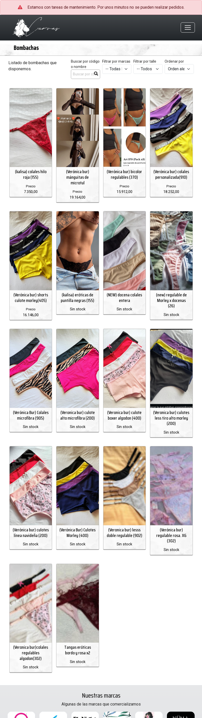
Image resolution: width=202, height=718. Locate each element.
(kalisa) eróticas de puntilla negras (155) (77, 297)
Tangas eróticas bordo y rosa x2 (77, 649)
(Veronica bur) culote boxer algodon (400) (124, 415)
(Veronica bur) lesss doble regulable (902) (124, 532)
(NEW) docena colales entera (124, 297)
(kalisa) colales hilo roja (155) (30, 174)
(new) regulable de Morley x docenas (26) (171, 300)
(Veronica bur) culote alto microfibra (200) (77, 415)
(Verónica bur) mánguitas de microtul (77, 177)
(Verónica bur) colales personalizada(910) (171, 174)
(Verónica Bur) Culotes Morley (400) (77, 532)
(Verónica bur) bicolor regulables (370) (124, 174)
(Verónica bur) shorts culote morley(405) (30, 297)
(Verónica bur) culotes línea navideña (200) (31, 532)
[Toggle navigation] (188, 28)
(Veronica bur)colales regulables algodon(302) (30, 652)
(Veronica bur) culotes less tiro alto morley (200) (171, 418)
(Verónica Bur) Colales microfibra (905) (31, 415)
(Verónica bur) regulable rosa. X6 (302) (171, 535)
